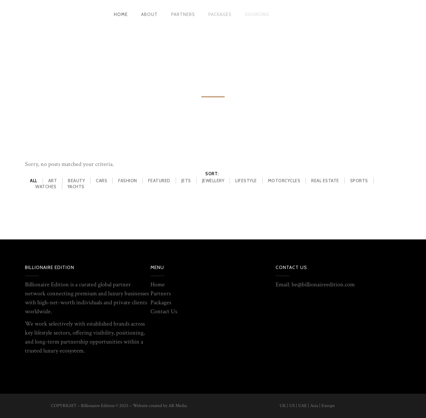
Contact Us (163, 311)
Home (157, 284)
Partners (160, 293)
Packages (160, 302)
